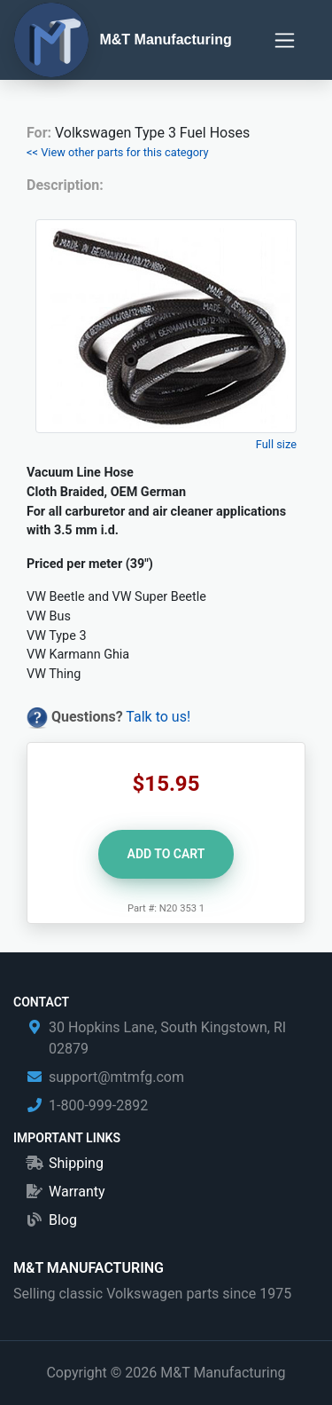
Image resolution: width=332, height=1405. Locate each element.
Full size (276, 444)
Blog (63, 1220)
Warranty (77, 1191)
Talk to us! (158, 716)
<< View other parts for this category (118, 152)
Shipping (76, 1163)
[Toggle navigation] (284, 40)
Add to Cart (166, 854)
